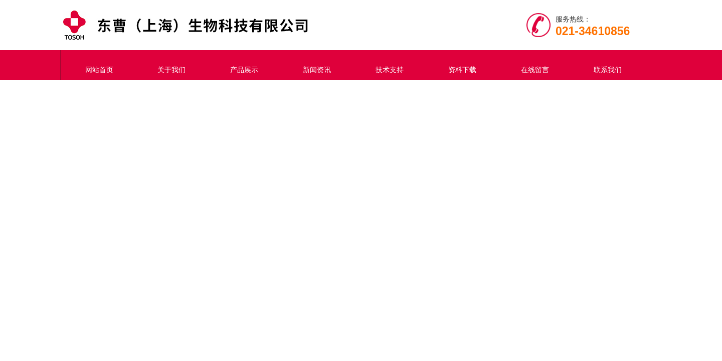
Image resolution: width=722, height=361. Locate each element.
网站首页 (97, 65)
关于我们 (169, 65)
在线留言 (532, 65)
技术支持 (387, 65)
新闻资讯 (315, 65)
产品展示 (242, 65)
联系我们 (605, 65)
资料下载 (460, 65)
